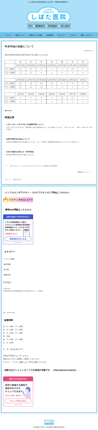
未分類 (6, 270)
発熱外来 (7, 275)
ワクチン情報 (9, 259)
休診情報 (8, 110)
